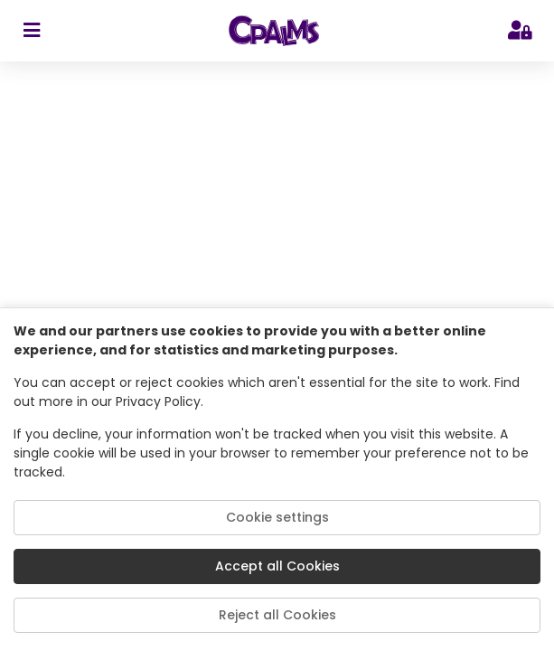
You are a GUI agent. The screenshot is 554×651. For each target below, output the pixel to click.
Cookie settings (277, 517)
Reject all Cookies (277, 615)
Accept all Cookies (277, 566)
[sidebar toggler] (31, 31)
